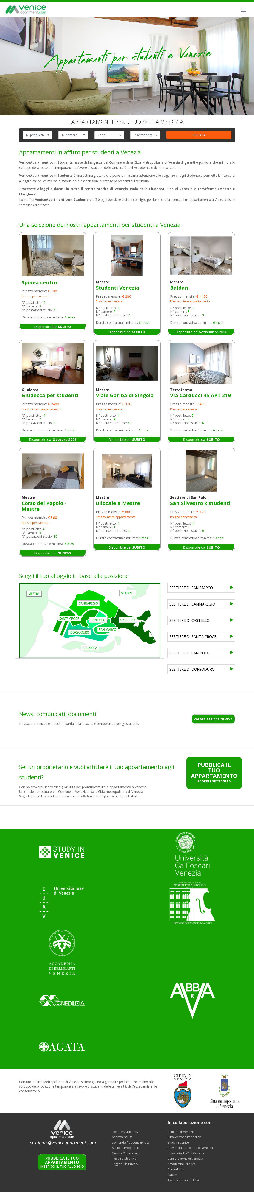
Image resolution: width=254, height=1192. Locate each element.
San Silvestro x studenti (200, 503)
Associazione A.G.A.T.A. (184, 1180)
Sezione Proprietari (125, 1148)
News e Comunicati (125, 1153)
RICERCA (199, 135)
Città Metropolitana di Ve (185, 1137)
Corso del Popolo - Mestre (44, 506)
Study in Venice (178, 1142)
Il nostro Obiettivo (124, 1158)
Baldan (179, 287)
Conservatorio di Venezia (185, 1158)
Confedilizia (176, 1169)
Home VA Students (125, 1132)
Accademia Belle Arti (182, 1164)
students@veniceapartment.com (63, 1142)
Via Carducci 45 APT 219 (200, 395)
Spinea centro (39, 282)
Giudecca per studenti (50, 395)
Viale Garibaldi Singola (125, 395)
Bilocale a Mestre (118, 503)
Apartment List (122, 1137)
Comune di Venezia (181, 1132)
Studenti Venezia (117, 287)
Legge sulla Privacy (125, 1164)
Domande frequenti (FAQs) (130, 1142)
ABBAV (172, 1174)
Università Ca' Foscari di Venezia (190, 1148)
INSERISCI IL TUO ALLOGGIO (62, 1162)
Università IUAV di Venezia (186, 1153)
